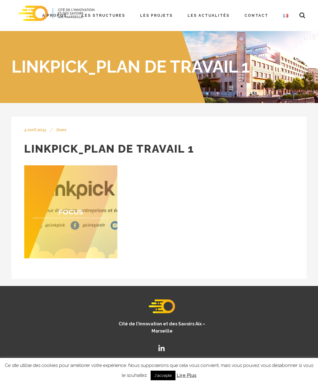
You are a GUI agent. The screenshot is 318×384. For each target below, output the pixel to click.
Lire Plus (187, 375)
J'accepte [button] (163, 375)
